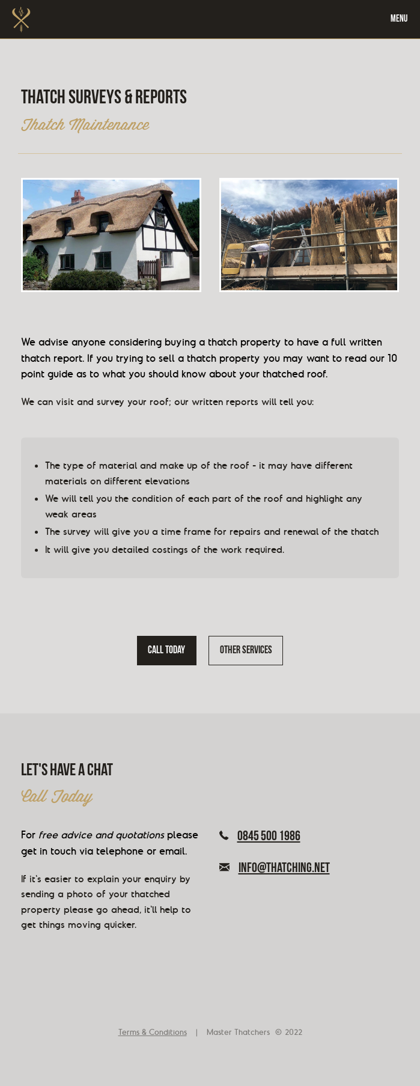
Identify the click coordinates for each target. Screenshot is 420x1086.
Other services (246, 650)
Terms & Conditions (152, 1032)
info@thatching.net (274, 869)
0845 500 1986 (259, 837)
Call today (166, 650)
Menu (399, 19)
